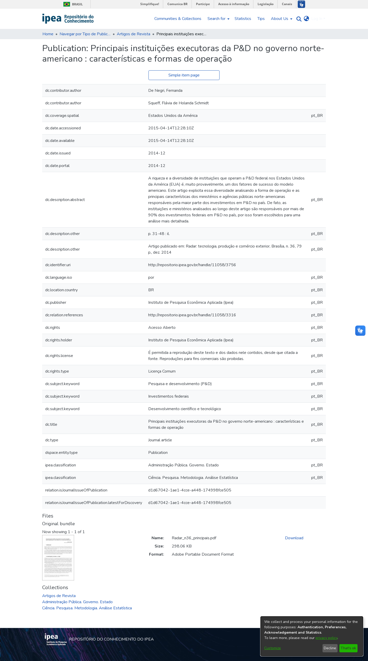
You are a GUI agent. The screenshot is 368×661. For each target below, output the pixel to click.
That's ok (348, 648)
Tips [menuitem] (261, 18)
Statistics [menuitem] (243, 18)
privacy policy (326, 637)
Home (47, 34)
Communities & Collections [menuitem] (177, 18)
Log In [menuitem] (316, 18)
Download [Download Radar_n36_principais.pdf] (294, 538)
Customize (272, 648)
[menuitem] (217, 18)
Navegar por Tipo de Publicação (85, 34)
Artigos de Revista (133, 34)
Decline (330, 648)
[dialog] (312, 636)
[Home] (68, 19)
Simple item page (184, 75)
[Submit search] (297, 19)
